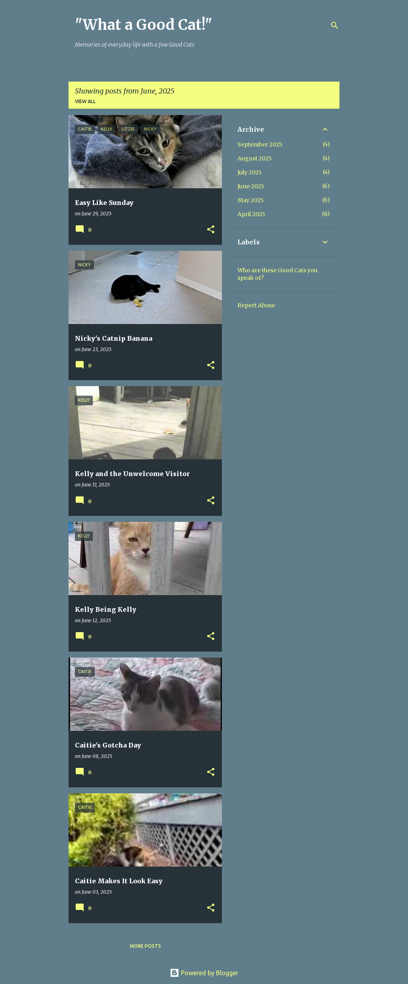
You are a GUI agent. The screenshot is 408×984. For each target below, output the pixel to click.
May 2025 (250, 200)
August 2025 (254, 158)
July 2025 (249, 172)
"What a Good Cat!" (143, 25)
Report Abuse (256, 305)
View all (85, 101)
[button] (211, 230)
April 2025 (251, 214)
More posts (145, 946)
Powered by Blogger (204, 972)
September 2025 (259, 144)
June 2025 (250, 186)
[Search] (334, 25)
